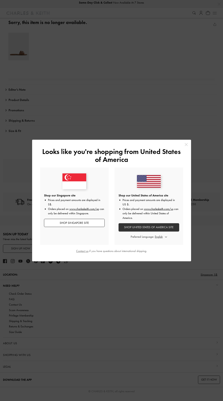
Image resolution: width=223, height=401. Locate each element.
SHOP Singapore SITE (74, 223)
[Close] (186, 144)
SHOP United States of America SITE (148, 227)
